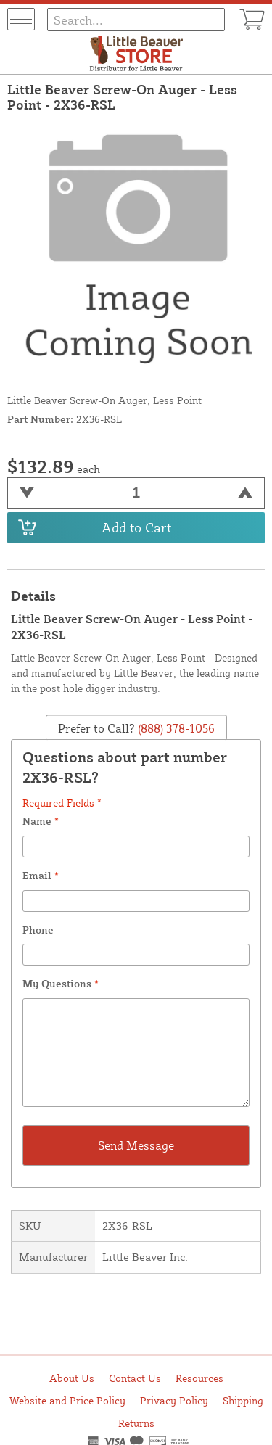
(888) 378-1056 (175, 728)
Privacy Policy (174, 1400)
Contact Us (135, 1378)
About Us (71, 1378)
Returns (136, 1423)
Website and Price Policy (67, 1400)
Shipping (243, 1400)
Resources (199, 1378)
